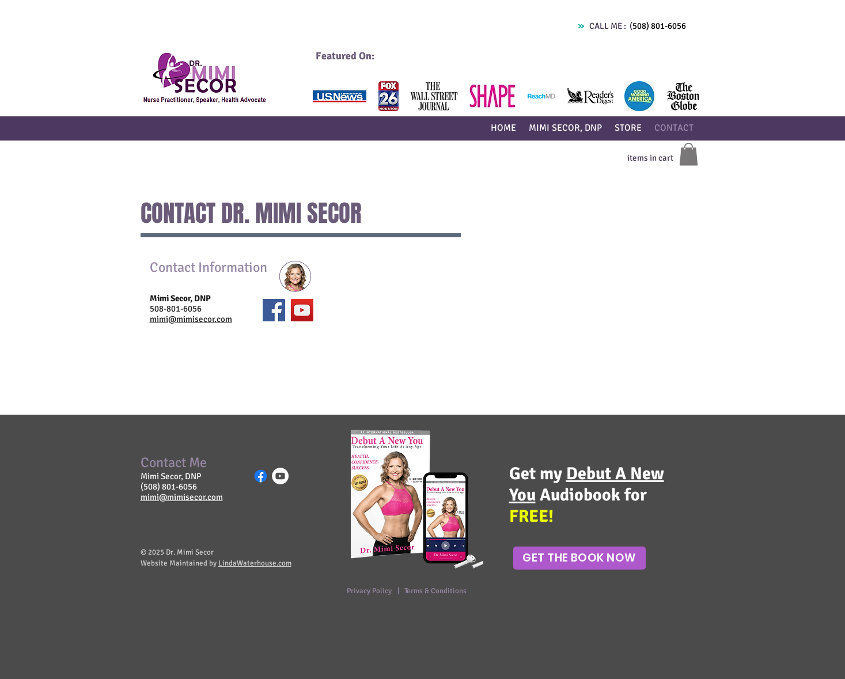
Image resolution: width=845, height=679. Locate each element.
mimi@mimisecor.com (191, 319)
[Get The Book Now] (579, 558)
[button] (340, 96)
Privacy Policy (370, 590)
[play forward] (684, 96)
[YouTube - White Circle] (280, 476)
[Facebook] (260, 476)
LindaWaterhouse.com (254, 563)
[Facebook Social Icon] (274, 310)
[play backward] (325, 96)
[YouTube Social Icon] (302, 310)
